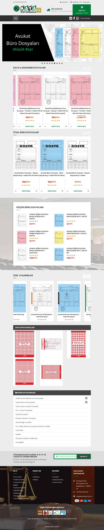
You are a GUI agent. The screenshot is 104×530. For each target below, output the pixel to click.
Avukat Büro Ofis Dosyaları (25, 402)
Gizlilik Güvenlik (19, 480)
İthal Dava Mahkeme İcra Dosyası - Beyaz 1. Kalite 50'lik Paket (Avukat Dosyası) (78, 110)
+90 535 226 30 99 (20, 2)
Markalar (36, 477)
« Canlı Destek (85, 18)
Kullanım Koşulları (20, 488)
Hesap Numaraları (20, 496)
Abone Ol (83, 456)
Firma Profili (18, 477)
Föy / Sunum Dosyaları (24, 410)
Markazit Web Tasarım (52, 527)
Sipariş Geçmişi (58, 480)
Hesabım (56, 477)
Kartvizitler (19, 430)
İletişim (36, 480)
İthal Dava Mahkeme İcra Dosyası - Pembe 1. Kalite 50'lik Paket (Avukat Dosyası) (52, 110)
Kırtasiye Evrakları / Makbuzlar (26, 438)
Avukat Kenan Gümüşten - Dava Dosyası (52, 315)
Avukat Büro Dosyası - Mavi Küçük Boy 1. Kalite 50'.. (77, 250)
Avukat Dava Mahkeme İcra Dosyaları (29, 398)
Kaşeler (18, 434)
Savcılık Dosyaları (22, 414)
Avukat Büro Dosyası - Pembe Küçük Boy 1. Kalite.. (39, 233)
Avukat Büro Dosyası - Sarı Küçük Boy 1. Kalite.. (77, 232)
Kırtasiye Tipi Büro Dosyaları (26, 418)
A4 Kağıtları (20, 442)
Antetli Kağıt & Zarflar (24, 422)
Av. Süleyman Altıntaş (25, 314)
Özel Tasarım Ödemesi (21, 498)
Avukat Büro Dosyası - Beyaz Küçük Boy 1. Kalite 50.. (39, 250)
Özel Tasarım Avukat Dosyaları (27, 406)
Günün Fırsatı (57, 482)
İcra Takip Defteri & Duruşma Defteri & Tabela (33, 426)
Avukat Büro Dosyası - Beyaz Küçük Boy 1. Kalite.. (39, 216)
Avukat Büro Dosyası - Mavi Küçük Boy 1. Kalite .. (77, 216)
